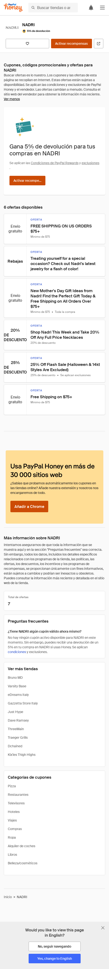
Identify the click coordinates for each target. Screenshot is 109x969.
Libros (12, 854)
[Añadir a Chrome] (29, 506)
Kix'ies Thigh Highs (21, 755)
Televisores (16, 803)
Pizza (12, 786)
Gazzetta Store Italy (23, 703)
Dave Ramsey (18, 720)
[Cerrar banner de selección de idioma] (103, 928)
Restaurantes (18, 794)
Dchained (15, 746)
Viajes (12, 820)
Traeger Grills (18, 737)
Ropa (12, 837)
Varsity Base (17, 686)
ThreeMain (16, 729)
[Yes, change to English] (55, 958)
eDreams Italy (18, 695)
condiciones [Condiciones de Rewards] (17, 652)
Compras (15, 829)
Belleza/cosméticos (22, 863)
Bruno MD (15, 677)
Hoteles (14, 812)
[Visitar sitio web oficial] (98, 43)
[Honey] (13, 8)
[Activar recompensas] (71, 43)
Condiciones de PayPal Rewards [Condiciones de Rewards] (54, 163)
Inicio (8, 897)
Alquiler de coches (21, 846)
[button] (102, 7)
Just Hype (15, 712)
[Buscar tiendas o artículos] (53, 7)
